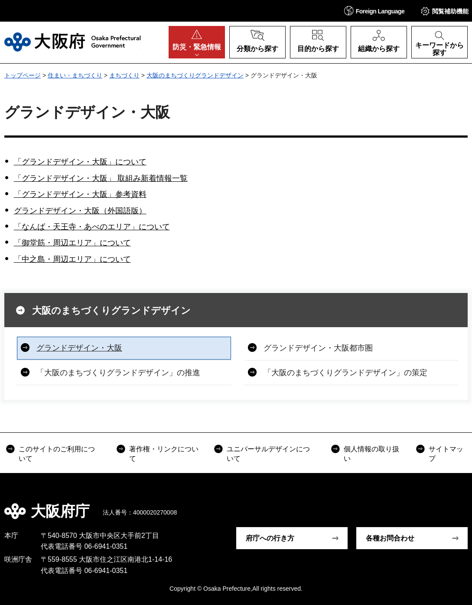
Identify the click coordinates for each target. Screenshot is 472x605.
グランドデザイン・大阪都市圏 (318, 348)
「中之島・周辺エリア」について (72, 259)
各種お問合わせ (390, 538)
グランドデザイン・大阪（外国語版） (80, 210)
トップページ (22, 75)
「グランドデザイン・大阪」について (80, 162)
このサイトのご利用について (57, 453)
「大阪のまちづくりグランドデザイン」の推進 (118, 372)
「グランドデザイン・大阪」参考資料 (80, 194)
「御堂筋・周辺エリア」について (72, 242)
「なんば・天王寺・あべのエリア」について (92, 226)
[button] (374, 10)
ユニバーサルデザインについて (268, 453)
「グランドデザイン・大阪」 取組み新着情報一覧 (101, 178)
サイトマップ (446, 453)
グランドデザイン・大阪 (79, 348)
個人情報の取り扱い (371, 453)
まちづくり (124, 75)
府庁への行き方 (270, 538)
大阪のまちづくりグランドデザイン (195, 75)
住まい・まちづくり (75, 75)
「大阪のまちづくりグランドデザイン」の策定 (345, 372)
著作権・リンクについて (164, 453)
